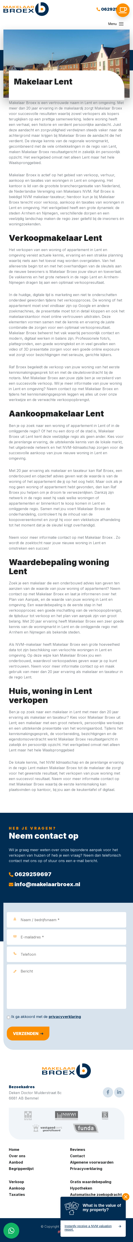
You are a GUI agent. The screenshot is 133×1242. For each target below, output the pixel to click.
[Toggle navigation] (121, 23)
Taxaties (17, 1194)
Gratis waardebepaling (90, 1182)
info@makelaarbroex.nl (44, 884)
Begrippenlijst (21, 1168)
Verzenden (26, 1033)
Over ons (17, 1156)
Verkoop (16, 1182)
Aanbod (16, 1162)
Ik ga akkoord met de (46, 1016)
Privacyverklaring (86, 1168)
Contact (77, 1156)
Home (14, 1149)
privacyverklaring (65, 1016)
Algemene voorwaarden (92, 1162)
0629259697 (113, 9)
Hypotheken (81, 1188)
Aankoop (17, 1188)
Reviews (77, 1149)
